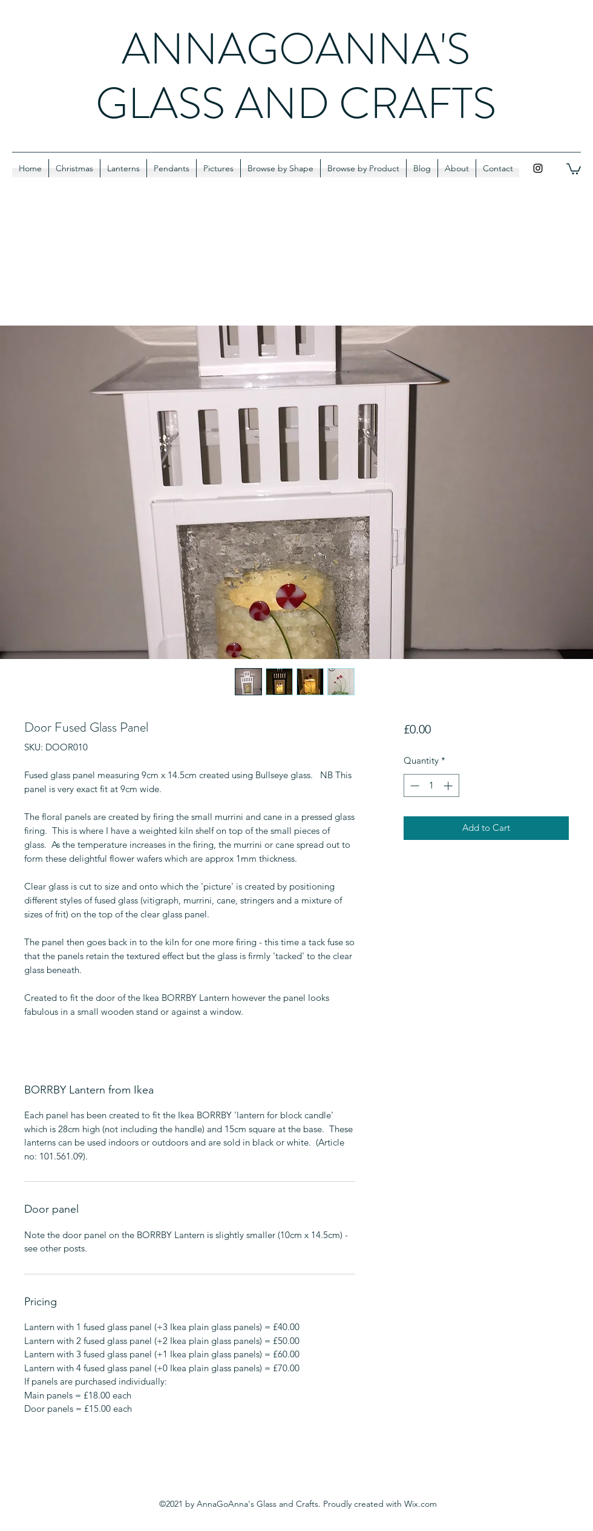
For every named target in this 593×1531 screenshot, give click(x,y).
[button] (573, 168)
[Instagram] (538, 168)
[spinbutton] (431, 786)
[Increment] (449, 786)
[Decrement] (413, 786)
